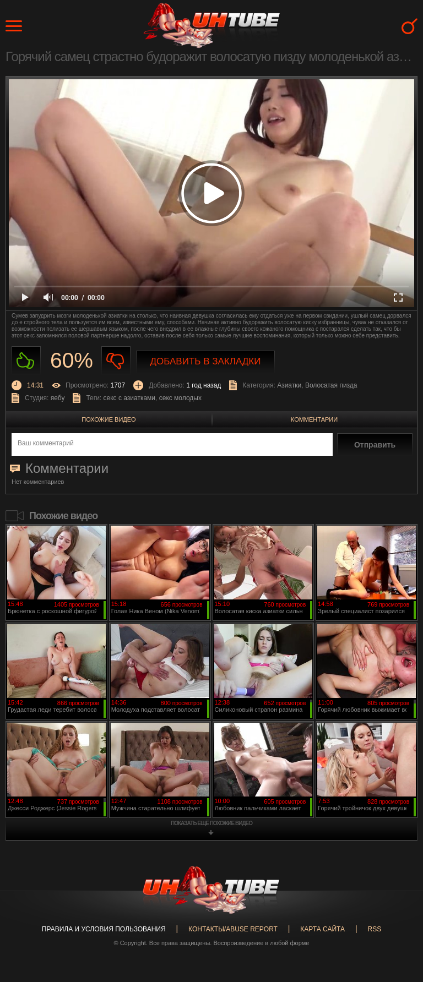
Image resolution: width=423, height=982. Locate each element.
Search (409, 26)
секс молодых (180, 398)
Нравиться (26, 360)
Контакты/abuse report (233, 929)
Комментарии (314, 419)
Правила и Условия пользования (104, 929)
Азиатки (289, 385)
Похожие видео (108, 419)
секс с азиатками (130, 398)
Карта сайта (322, 929)
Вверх (398, 924)
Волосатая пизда (331, 385)
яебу (58, 398)
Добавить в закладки (205, 361)
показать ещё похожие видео (211, 823)
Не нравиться (116, 360)
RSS (374, 929)
